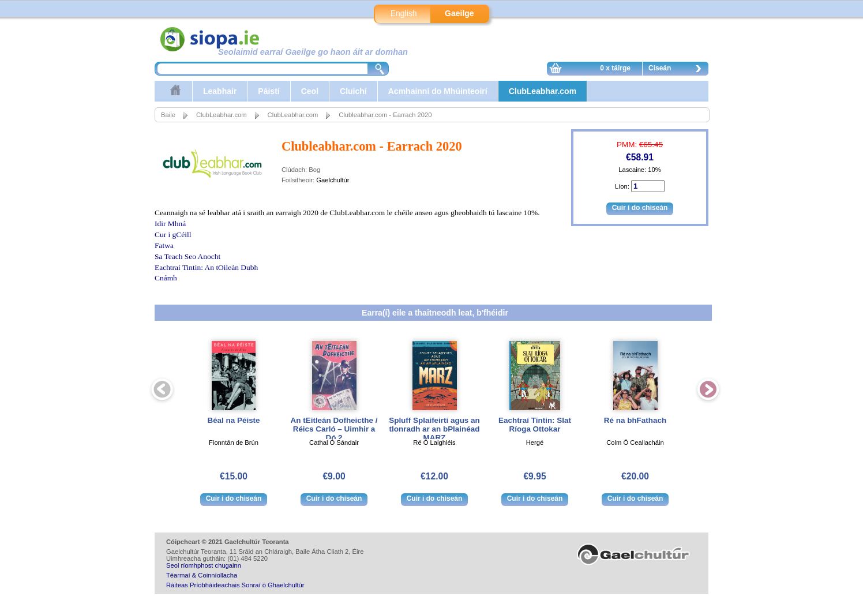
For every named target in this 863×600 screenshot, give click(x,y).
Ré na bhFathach (635, 420)
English (404, 13)
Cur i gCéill (173, 234)
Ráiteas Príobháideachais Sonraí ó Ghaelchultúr (235, 585)
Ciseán (677, 70)
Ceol (309, 91)
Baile (168, 114)
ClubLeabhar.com (542, 91)
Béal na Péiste (233, 420)
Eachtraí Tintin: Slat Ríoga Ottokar (534, 424)
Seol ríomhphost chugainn (203, 565)
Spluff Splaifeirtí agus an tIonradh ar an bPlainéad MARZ (434, 429)
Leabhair (220, 91)
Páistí (268, 91)
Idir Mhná (170, 223)
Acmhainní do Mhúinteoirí (437, 91)
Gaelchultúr (332, 180)
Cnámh (166, 277)
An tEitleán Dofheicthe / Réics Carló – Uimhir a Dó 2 (334, 429)
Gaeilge (459, 13)
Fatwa (164, 245)
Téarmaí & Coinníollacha (201, 575)
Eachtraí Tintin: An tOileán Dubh (206, 267)
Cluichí (353, 91)
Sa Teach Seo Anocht (187, 256)
